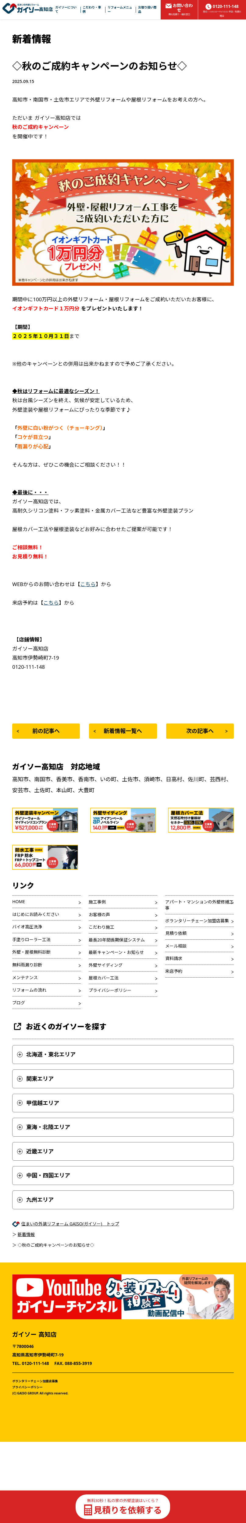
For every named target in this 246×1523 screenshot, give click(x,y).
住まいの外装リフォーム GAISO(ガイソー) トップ (70, 1224)
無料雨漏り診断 (27, 965)
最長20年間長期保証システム (117, 940)
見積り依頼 (176, 933)
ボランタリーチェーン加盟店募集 (197, 921)
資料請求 (173, 958)
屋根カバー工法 (104, 978)
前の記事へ (38, 730)
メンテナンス (25, 977)
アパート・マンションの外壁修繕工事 (199, 905)
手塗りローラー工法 (31, 939)
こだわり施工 (101, 927)
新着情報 (26, 1234)
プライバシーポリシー (110, 990)
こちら (88, 584)
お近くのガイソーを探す (59, 1026)
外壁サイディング (106, 965)
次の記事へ (207, 730)
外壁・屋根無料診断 (31, 952)
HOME (18, 901)
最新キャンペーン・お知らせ (116, 952)
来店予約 (173, 971)
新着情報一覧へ (118, 730)
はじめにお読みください (35, 914)
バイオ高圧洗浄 (27, 927)
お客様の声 (99, 914)
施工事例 (97, 902)
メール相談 (176, 946)
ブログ (18, 1003)
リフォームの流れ (29, 990)
